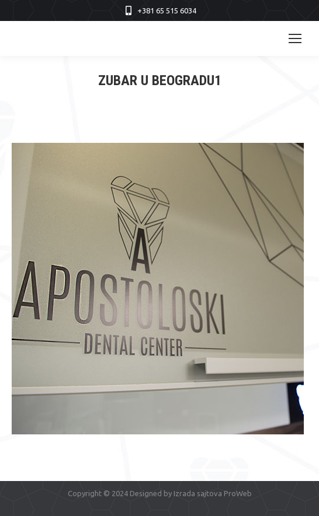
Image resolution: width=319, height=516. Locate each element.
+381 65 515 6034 (166, 10)
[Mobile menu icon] (295, 38)
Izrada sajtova (198, 493)
